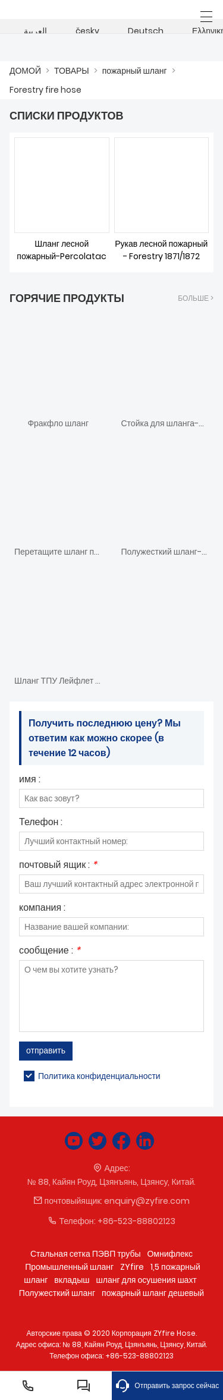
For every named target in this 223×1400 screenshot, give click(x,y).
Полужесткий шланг (57, 1293)
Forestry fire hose (45, 90)
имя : (29, 780)
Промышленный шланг (69, 1267)
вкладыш (71, 1280)
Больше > (195, 298)
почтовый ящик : (58, 866)
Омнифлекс (170, 1254)
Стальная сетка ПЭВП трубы (85, 1254)
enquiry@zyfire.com (147, 1201)
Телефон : (40, 823)
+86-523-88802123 (136, 1221)
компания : (42, 908)
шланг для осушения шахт (146, 1280)
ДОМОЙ (25, 71)
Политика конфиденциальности (99, 1076)
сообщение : (49, 951)
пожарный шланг (134, 71)
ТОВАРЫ (71, 71)
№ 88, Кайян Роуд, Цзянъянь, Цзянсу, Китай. (111, 1182)
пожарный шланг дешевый (153, 1293)
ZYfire (132, 1267)
